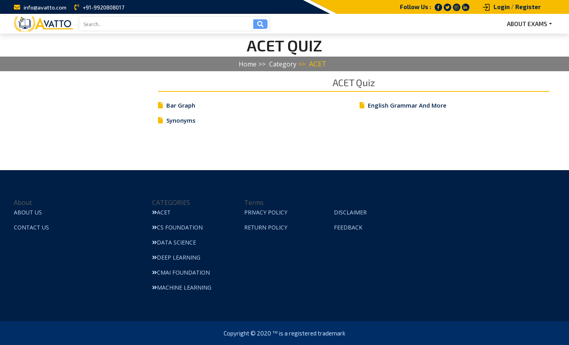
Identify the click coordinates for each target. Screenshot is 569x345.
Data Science (174, 242)
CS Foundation (177, 227)
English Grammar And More (407, 105)
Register (528, 6)
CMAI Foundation (181, 272)
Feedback (348, 227)
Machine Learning (181, 287)
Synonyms (181, 120)
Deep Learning (176, 257)
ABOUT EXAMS (527, 23)
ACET (317, 63)
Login (502, 6)
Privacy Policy (265, 212)
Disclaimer (350, 212)
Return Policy (265, 227)
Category (282, 64)
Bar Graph (180, 105)
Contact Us (31, 227)
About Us (28, 212)
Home (247, 64)
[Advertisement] (77, 120)
